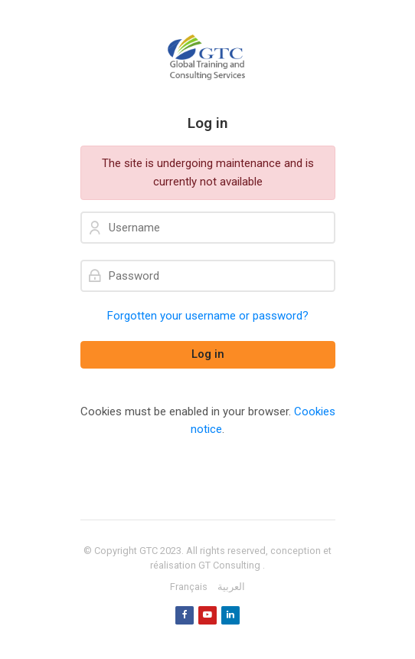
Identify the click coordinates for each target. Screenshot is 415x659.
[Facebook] (184, 615)
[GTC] (207, 57)
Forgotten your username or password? (208, 316)
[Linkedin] (230, 615)
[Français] (189, 587)
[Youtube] (207, 615)
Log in (207, 354)
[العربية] (231, 587)
